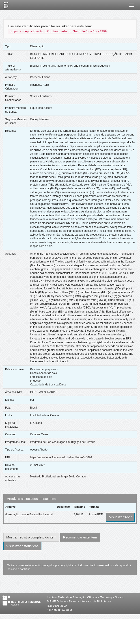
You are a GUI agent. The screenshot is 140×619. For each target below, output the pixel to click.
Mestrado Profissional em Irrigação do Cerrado (58, 476)
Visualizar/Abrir (120, 517)
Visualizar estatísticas (22, 546)
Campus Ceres (39, 434)
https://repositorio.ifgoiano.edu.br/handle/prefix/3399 (61, 457)
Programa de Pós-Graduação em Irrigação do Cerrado (62, 442)
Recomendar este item (80, 537)
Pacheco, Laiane (40, 77)
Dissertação (37, 46)
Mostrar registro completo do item (31, 537)
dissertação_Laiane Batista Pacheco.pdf (29, 514)
